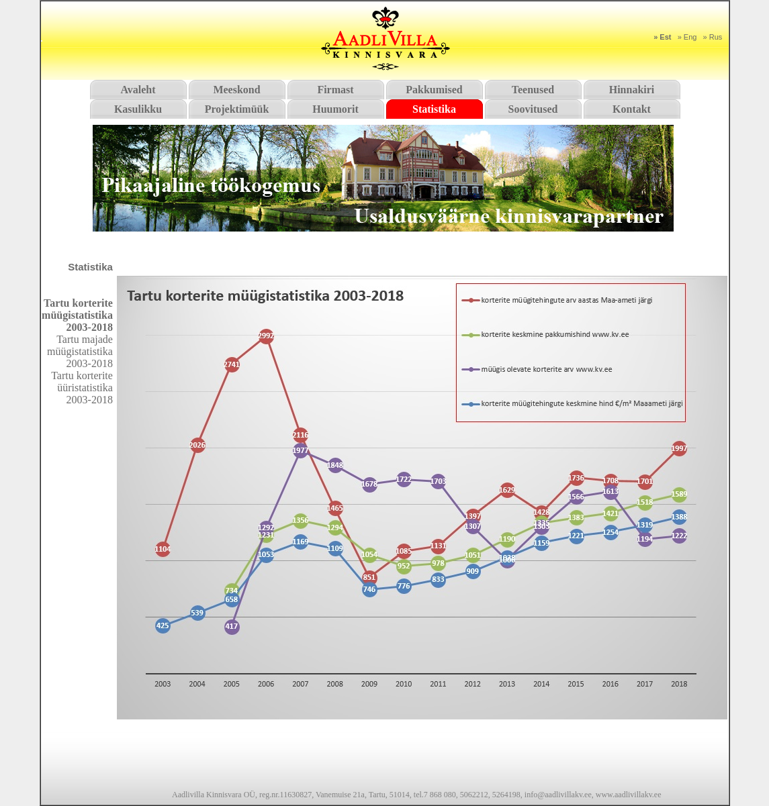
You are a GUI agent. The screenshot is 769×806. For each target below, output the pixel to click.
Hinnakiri (632, 89)
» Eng (687, 37)
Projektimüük (237, 109)
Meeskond (236, 89)
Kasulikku (138, 109)
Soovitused (533, 109)
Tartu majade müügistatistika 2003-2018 (80, 351)
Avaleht (137, 89)
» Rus (713, 37)
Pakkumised (434, 89)
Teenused (533, 89)
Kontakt (632, 109)
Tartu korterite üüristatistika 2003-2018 (82, 387)
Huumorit (335, 109)
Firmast (335, 89)
